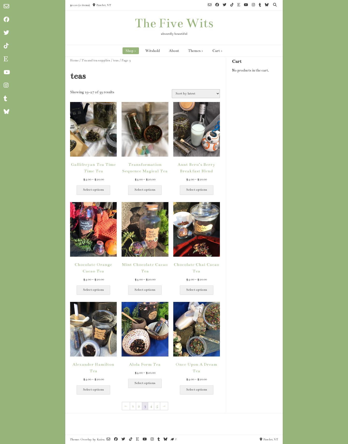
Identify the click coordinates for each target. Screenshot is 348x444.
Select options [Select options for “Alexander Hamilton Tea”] (93, 390)
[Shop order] (196, 93)
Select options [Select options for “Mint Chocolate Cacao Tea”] (144, 290)
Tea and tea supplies (95, 60)
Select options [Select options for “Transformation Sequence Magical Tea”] (144, 190)
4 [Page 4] (151, 406)
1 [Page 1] (133, 406)
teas (116, 60)
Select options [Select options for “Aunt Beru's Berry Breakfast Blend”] (196, 190)
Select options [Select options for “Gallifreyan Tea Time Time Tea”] (93, 190)
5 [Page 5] (157, 406)
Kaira (100, 439)
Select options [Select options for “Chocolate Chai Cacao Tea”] (196, 290)
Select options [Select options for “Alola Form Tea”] (144, 383)
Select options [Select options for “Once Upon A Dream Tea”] (196, 390)
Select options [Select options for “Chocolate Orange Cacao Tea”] (93, 290)
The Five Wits (174, 23)
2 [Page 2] (139, 406)
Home (74, 60)
